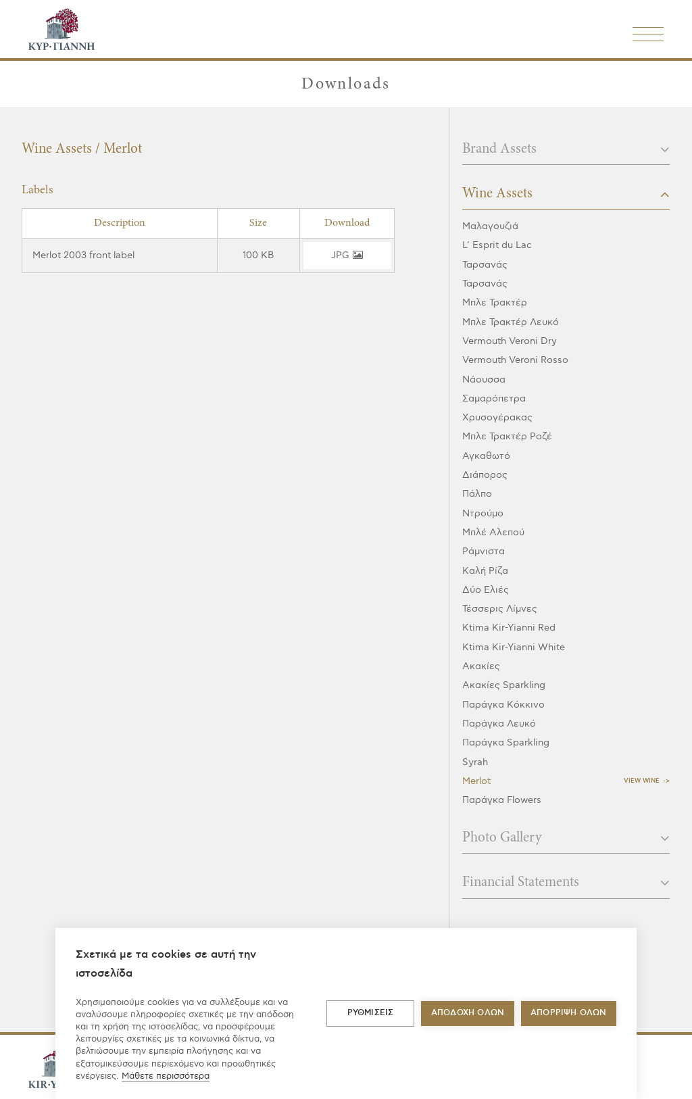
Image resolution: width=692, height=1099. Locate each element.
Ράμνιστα (483, 551)
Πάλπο (477, 493)
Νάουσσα (483, 379)
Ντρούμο (482, 513)
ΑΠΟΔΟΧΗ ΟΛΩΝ (467, 1013)
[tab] (566, 153)
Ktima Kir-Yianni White (513, 647)
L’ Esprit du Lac (497, 245)
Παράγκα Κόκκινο (503, 704)
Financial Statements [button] (566, 882)
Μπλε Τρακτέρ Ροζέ (507, 436)
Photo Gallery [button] (566, 838)
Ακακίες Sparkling (503, 685)
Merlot (476, 781)
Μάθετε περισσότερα (165, 1076)
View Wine (642, 781)
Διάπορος (485, 475)
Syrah (475, 762)
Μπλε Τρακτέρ (494, 302)
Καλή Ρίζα (485, 571)
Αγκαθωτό (486, 456)
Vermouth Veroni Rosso (515, 360)
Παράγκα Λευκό (499, 723)
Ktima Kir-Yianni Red (508, 627)
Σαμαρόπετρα (494, 398)
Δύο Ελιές (485, 589)
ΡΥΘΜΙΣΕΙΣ (370, 1013)
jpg (347, 255)
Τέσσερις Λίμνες (499, 608)
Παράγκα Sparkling (505, 742)
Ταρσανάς (485, 264)
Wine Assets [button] (566, 194)
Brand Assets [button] (566, 149)
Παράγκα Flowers (501, 800)
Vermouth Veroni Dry (509, 341)
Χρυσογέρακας (497, 417)
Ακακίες (481, 666)
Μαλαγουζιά (490, 226)
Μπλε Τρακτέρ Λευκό (510, 322)
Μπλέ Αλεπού (493, 532)
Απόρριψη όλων (568, 1013)
